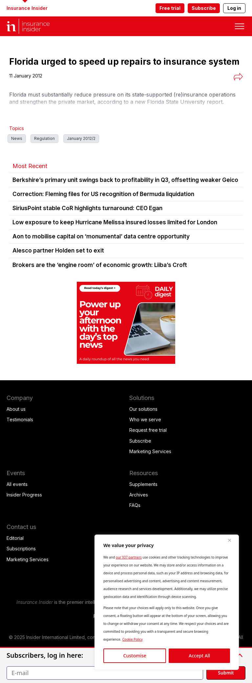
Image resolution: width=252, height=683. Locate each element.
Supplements (143, 484)
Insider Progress (24, 494)
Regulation (44, 138)
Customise (134, 655)
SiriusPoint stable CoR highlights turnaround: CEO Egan (87, 208)
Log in (234, 8)
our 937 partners (129, 557)
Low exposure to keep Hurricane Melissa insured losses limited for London (114, 222)
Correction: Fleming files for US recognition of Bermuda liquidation (103, 194)
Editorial (15, 538)
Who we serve (145, 419)
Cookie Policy (132, 639)
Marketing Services (150, 451)
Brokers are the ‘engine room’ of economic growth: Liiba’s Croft (99, 265)
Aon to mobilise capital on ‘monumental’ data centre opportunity (101, 236)
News (16, 138)
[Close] (232, 540)
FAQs (134, 505)
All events (17, 484)
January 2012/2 (81, 138)
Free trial (169, 8)
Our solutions (143, 409)
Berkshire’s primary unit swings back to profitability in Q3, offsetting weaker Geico (125, 180)
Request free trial (148, 430)
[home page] (33, 26)
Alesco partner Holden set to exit (58, 250)
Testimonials (20, 419)
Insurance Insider (27, 8)
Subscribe (204, 8)
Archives (138, 494)
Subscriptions (21, 548)
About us (16, 409)
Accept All (199, 655)
